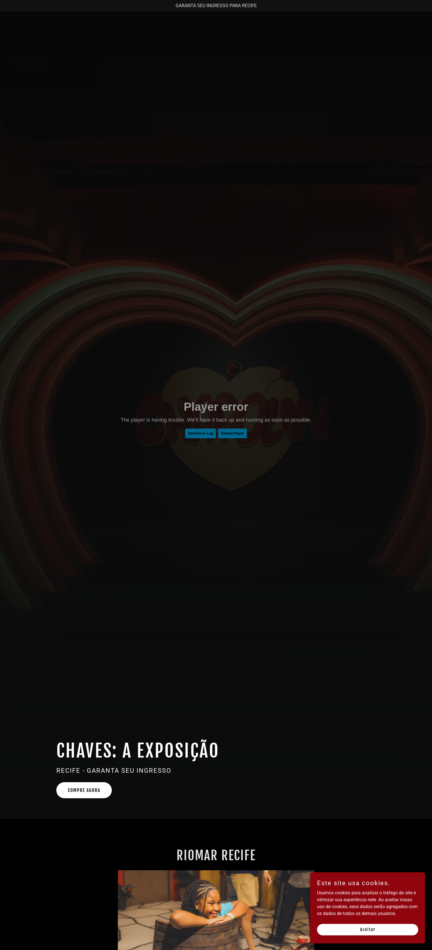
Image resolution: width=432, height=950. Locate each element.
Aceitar (367, 929)
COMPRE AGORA (84, 790)
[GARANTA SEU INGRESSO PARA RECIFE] (216, 5)
